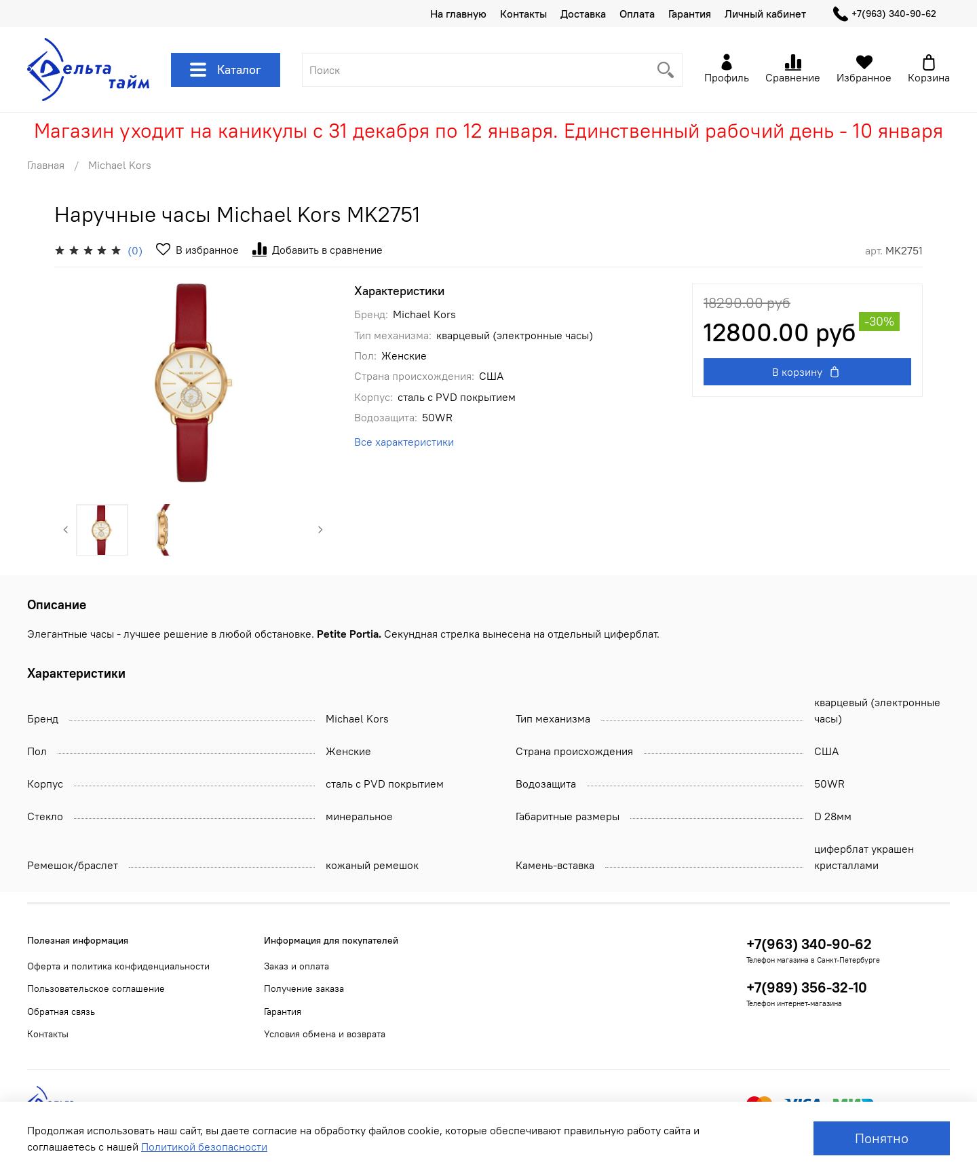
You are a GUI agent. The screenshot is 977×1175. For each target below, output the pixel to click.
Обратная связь (61, 1011)
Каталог (225, 70)
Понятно (881, 1138)
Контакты (523, 13)
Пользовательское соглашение (96, 988)
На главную (458, 13)
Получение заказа (304, 988)
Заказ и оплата (296, 966)
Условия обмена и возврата (324, 1034)
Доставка (583, 13)
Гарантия (689, 13)
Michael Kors (119, 165)
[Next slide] (321, 530)
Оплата (637, 13)
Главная (45, 165)
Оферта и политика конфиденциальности (118, 966)
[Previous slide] (66, 530)
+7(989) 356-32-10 (806, 987)
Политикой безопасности (204, 1146)
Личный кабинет (765, 13)
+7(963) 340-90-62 (884, 14)
